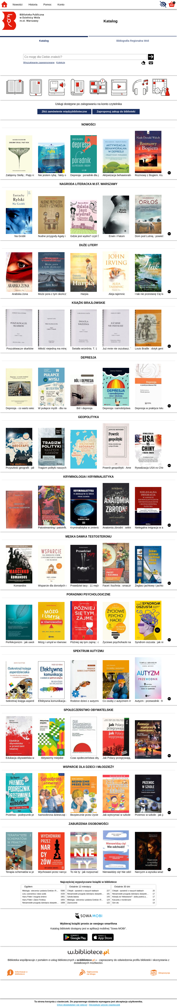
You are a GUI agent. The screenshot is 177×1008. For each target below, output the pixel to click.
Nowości (17, 4)
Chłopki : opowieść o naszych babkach (83, 891)
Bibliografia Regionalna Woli (132, 40)
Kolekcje (60, 62)
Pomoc (47, 4)
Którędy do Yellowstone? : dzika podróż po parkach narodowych (138, 897)
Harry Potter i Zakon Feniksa (34, 900)
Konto (60, 4)
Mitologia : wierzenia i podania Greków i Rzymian (42, 891)
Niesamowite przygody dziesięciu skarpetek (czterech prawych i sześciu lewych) (54, 903)
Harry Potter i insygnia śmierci (34, 897)
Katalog (44, 40)
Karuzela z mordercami (121, 900)
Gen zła (115, 903)
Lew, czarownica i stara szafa (34, 894)
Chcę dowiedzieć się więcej (72, 1004)
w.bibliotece (86, 960)
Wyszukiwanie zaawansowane (39, 62)
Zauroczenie (72, 903)
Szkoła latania (73, 897)
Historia (32, 4)
